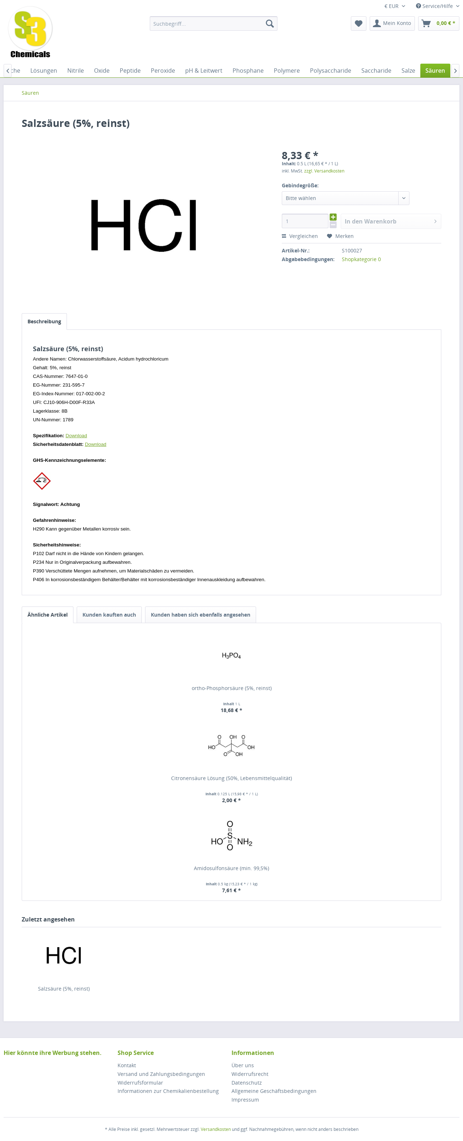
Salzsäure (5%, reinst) (64, 988)
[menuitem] (213, 23)
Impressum (245, 1099)
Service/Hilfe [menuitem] (435, 6)
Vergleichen (300, 236)
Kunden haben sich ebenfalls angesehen (200, 614)
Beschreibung (44, 321)
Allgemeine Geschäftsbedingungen (274, 1090)
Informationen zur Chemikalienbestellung (168, 1090)
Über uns (243, 1065)
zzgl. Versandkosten (324, 171)
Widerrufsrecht (250, 1073)
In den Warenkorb (391, 220)
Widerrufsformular (140, 1082)
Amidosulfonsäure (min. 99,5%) (231, 868)
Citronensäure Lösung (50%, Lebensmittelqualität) (231, 778)
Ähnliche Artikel (47, 614)
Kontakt (127, 1065)
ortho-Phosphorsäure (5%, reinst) (232, 688)
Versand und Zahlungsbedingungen (161, 1073)
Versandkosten (216, 1129)
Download (76, 435)
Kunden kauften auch (109, 614)
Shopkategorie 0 (361, 259)
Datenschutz (247, 1082)
